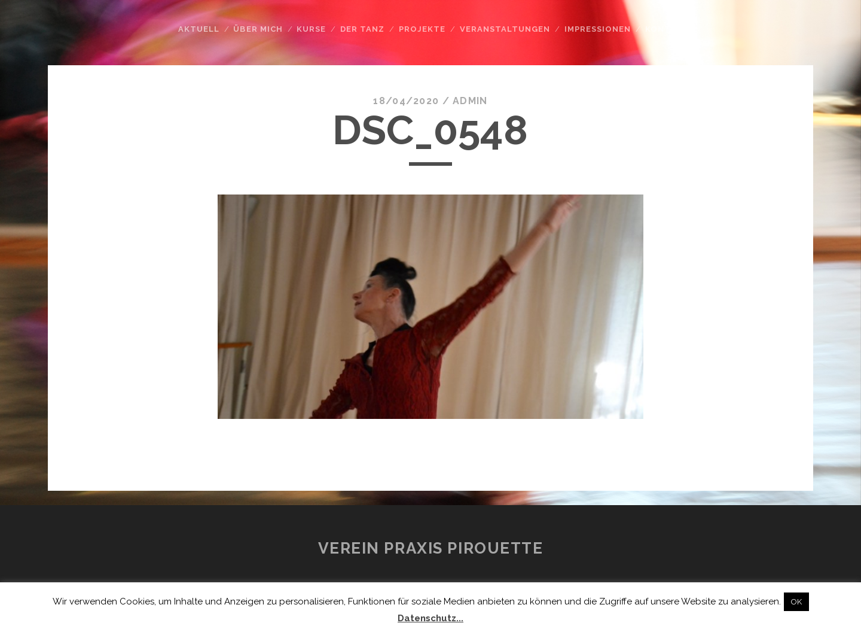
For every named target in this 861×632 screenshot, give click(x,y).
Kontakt (667, 29)
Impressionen (597, 29)
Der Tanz (362, 29)
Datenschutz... (430, 618)
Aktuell (198, 29)
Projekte (422, 29)
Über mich (257, 29)
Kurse (311, 29)
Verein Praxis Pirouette (431, 548)
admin (470, 101)
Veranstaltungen (505, 29)
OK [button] (796, 601)
